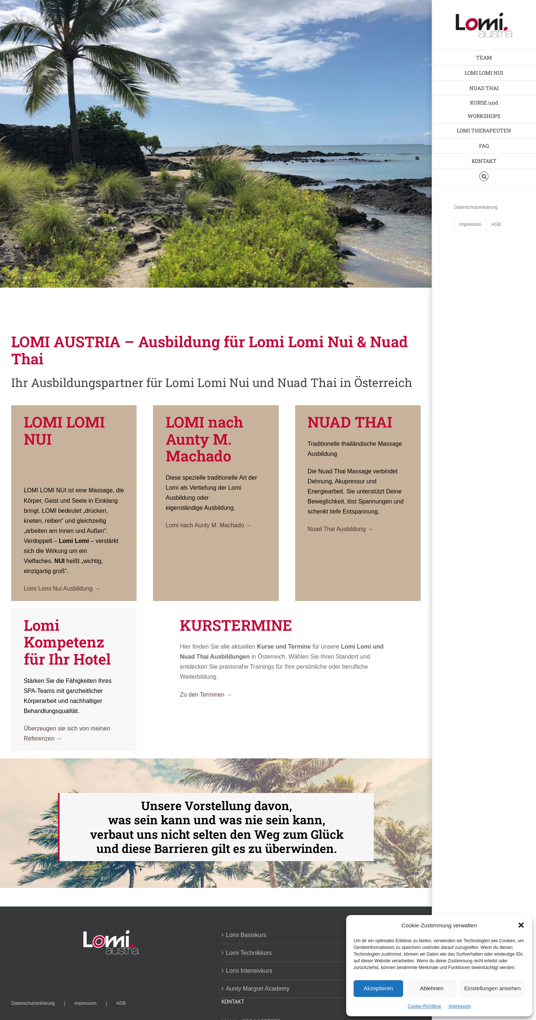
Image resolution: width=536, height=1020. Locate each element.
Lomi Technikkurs (249, 953)
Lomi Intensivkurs (249, 971)
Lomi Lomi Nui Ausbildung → (62, 588)
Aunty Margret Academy (258, 988)
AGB (120, 1003)
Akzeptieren (378, 988)
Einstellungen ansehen (492, 988)
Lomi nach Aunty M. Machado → (209, 525)
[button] (521, 925)
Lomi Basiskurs (246, 935)
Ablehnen (431, 988)
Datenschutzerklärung (33, 1003)
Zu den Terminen (203, 694)
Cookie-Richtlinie (424, 1006)
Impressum (459, 1006)
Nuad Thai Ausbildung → (340, 529)
